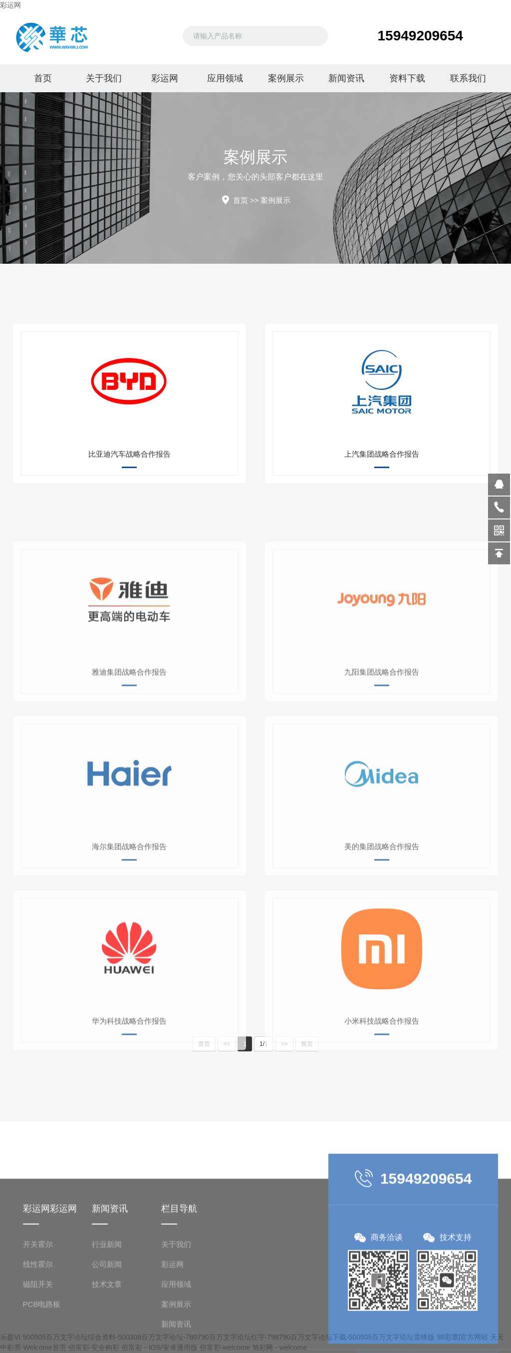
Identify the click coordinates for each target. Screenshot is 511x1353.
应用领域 (225, 78)
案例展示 (286, 78)
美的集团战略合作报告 (381, 921)
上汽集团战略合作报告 (381, 454)
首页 (43, 78)
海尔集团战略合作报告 (129, 921)
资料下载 (407, 78)
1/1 (263, 1043)
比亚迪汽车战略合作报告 (129, 454)
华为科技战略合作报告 (129, 1096)
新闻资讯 (346, 78)
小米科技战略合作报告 (381, 1096)
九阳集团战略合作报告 (381, 747)
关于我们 (104, 78)
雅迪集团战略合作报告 (129, 747)
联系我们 (468, 78)
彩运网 (10, 5)
